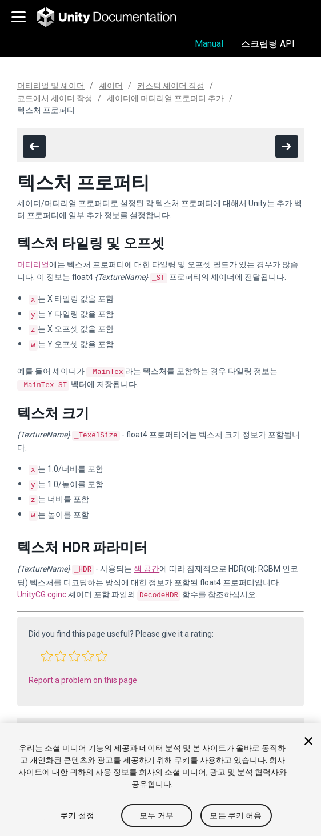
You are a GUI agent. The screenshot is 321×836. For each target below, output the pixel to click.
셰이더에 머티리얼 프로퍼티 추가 (165, 98)
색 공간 (146, 555)
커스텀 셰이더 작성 (170, 85)
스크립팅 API (268, 43)
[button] (47, 640)
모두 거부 (156, 815)
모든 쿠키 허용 (236, 815)
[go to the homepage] (114, 17)
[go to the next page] (286, 146)
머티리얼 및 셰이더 (51, 85)
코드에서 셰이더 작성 (55, 98)
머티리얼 (33, 264)
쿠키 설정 (77, 815)
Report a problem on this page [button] (83, 664)
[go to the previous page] (34, 146)
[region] (160, 779)
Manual (209, 43)
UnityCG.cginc (41, 579)
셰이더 (111, 85)
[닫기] (308, 741)
